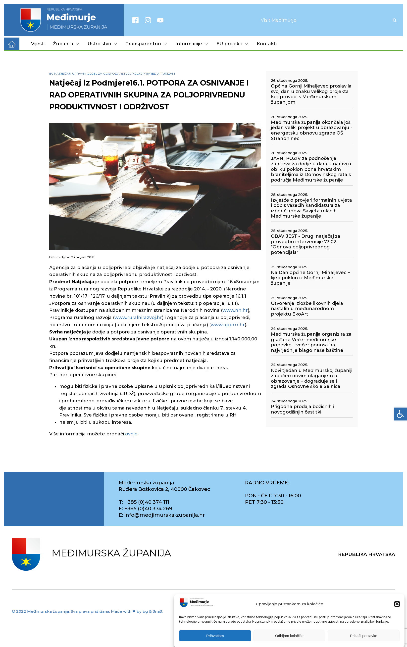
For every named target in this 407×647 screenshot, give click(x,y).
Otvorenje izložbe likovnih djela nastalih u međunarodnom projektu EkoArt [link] (307, 309)
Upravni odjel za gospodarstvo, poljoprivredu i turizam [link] (123, 73)
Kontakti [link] (267, 43)
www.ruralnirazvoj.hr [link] (138, 317)
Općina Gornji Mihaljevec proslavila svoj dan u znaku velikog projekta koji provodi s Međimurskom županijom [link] (311, 94)
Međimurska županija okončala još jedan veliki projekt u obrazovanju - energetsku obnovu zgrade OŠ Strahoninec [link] (311, 130)
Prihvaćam (215, 640)
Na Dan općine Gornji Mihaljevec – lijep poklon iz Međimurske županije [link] (310, 278)
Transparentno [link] (146, 43)
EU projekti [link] (232, 43)
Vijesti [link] (38, 43)
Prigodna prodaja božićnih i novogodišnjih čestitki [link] (302, 409)
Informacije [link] (191, 43)
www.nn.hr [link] (235, 310)
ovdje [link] (131, 434)
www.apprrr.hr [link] (228, 324)
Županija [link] (66, 43)
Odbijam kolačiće (289, 640)
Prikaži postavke (363, 640)
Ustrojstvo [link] (102, 43)
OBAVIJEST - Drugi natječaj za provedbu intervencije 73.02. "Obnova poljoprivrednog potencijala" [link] (305, 244)
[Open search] (394, 20)
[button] (397, 608)
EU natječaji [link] (60, 73)
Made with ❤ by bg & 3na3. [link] (137, 611)
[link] (400, 414)
